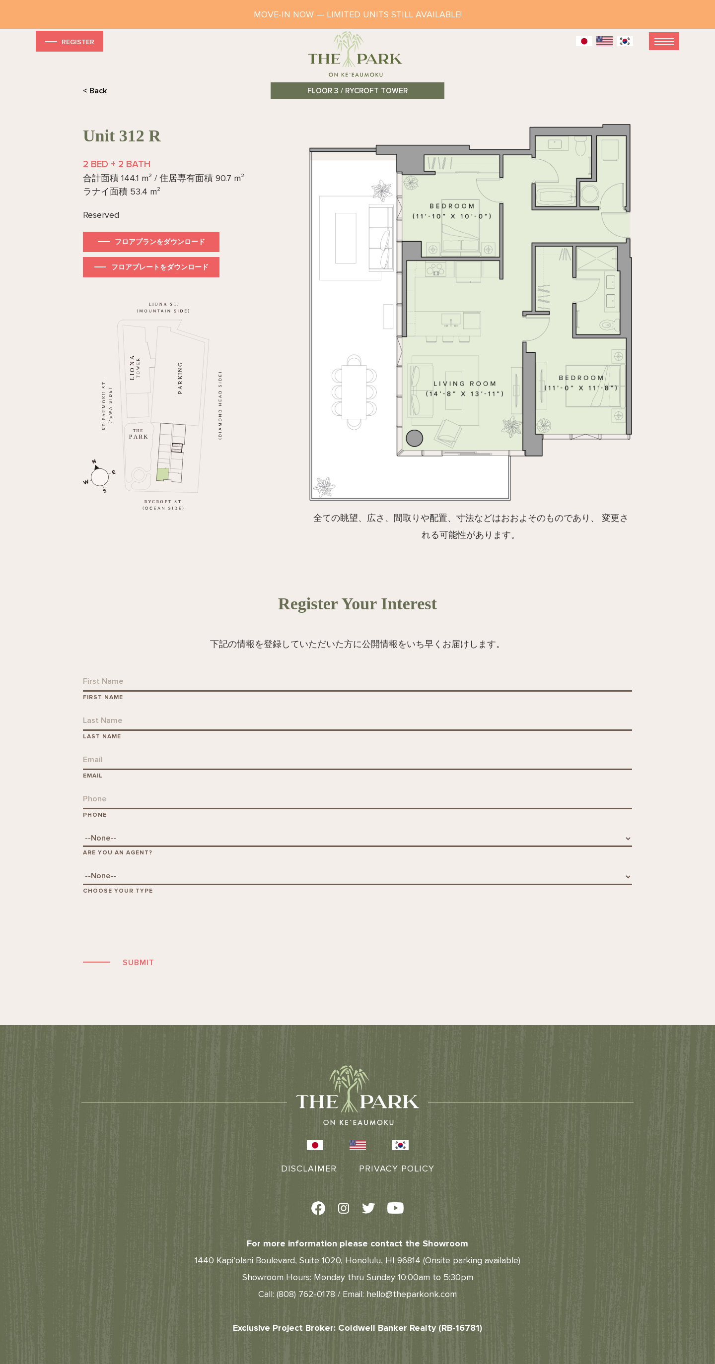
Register (68, 41)
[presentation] (158, 924)
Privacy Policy (396, 1168)
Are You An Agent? (117, 852)
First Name (103, 697)
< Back (95, 91)
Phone (95, 815)
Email (93, 775)
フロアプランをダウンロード (160, 242)
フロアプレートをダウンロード (160, 267)
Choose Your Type (118, 891)
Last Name (102, 736)
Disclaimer (309, 1168)
